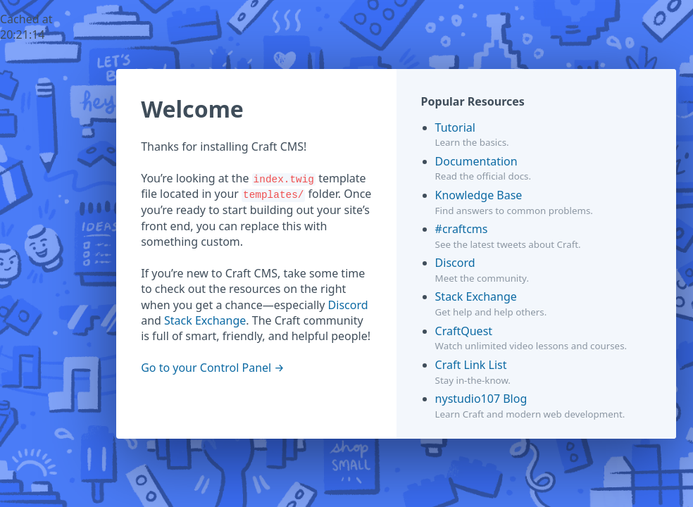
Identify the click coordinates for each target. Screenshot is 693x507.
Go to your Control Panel (206, 367)
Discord (348, 305)
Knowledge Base (479, 195)
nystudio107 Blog (481, 398)
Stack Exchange (205, 320)
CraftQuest (464, 331)
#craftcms (461, 229)
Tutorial (455, 127)
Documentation (476, 161)
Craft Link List (471, 365)
